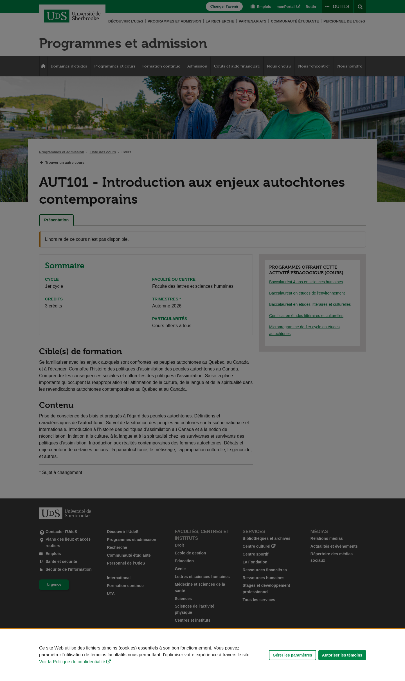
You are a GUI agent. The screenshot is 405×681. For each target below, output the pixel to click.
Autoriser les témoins (342, 655)
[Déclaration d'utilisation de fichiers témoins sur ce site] (202, 655)
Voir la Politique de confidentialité (72, 661)
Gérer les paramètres (292, 655)
